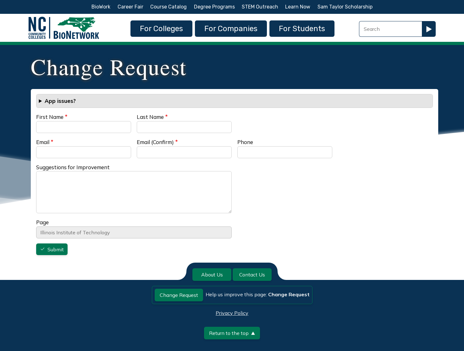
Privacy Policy (232, 313)
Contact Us (252, 274)
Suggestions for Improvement (73, 167)
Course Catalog (168, 7)
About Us (212, 274)
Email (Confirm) (155, 142)
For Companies (230, 28)
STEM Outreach (260, 7)
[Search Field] (390, 29)
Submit (55, 249)
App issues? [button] (60, 101)
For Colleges (161, 28)
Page (42, 222)
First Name (50, 117)
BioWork (100, 7)
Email (42, 142)
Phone (245, 142)
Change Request (179, 295)
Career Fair (130, 7)
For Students (302, 28)
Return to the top (232, 333)
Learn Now (297, 7)
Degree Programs (214, 7)
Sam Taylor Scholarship (345, 7)
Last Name (150, 117)
